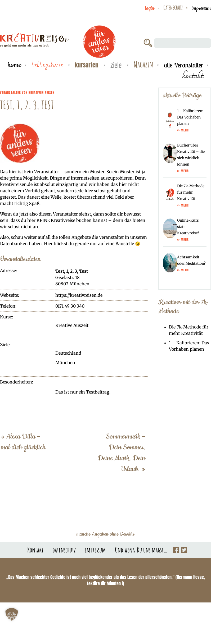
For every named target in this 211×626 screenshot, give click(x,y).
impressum (201, 8)
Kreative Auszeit (71, 325)
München (65, 362)
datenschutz (173, 7)
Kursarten (87, 65)
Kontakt (35, 550)
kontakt (192, 75)
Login (149, 8)
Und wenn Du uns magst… (141, 550)
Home (14, 65)
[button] (11, 614)
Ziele (116, 65)
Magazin (143, 65)
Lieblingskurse (48, 65)
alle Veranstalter (183, 65)
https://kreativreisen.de (78, 295)
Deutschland (68, 353)
